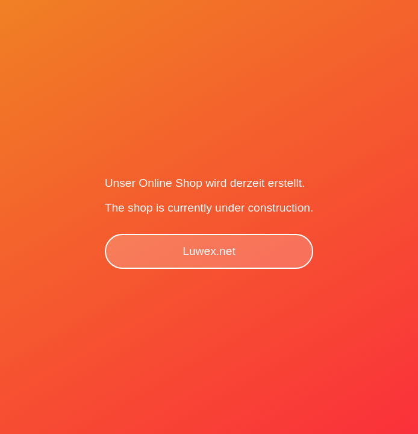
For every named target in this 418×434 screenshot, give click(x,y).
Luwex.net (208, 251)
